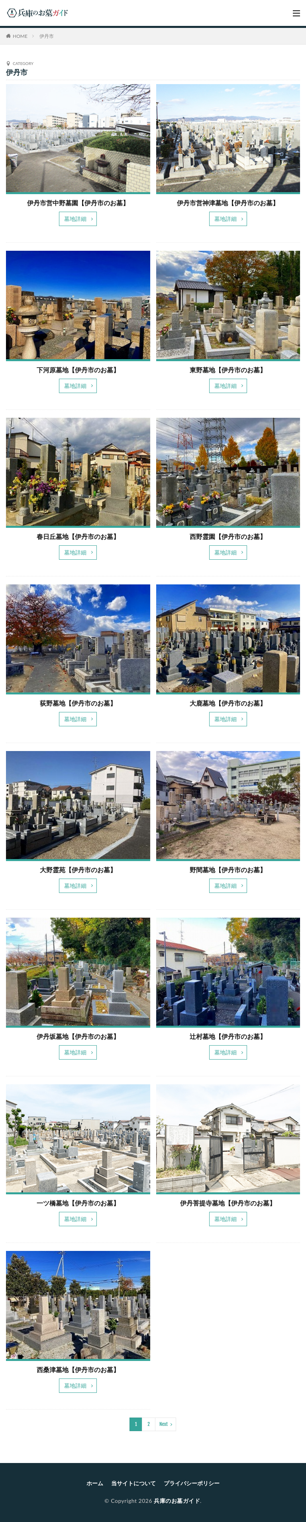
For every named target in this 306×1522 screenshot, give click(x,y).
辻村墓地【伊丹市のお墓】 (228, 1036)
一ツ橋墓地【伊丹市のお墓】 (78, 1203)
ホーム (94, 1483)
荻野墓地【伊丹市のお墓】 (78, 703)
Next (163, 1424)
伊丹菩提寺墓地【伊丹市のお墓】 (228, 1203)
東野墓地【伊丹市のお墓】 (228, 370)
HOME (20, 35)
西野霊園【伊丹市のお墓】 (228, 536)
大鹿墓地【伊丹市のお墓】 (228, 703)
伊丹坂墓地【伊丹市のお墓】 (78, 1036)
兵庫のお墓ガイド (177, 1500)
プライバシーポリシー (192, 1483)
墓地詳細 (75, 218)
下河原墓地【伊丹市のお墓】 (78, 370)
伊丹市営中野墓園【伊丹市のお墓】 (78, 202)
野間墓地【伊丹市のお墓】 (228, 869)
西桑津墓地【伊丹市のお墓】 (78, 1369)
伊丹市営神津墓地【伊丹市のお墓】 (228, 202)
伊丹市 (46, 36)
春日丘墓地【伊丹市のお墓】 (78, 536)
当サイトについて (133, 1483)
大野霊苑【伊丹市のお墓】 (78, 869)
